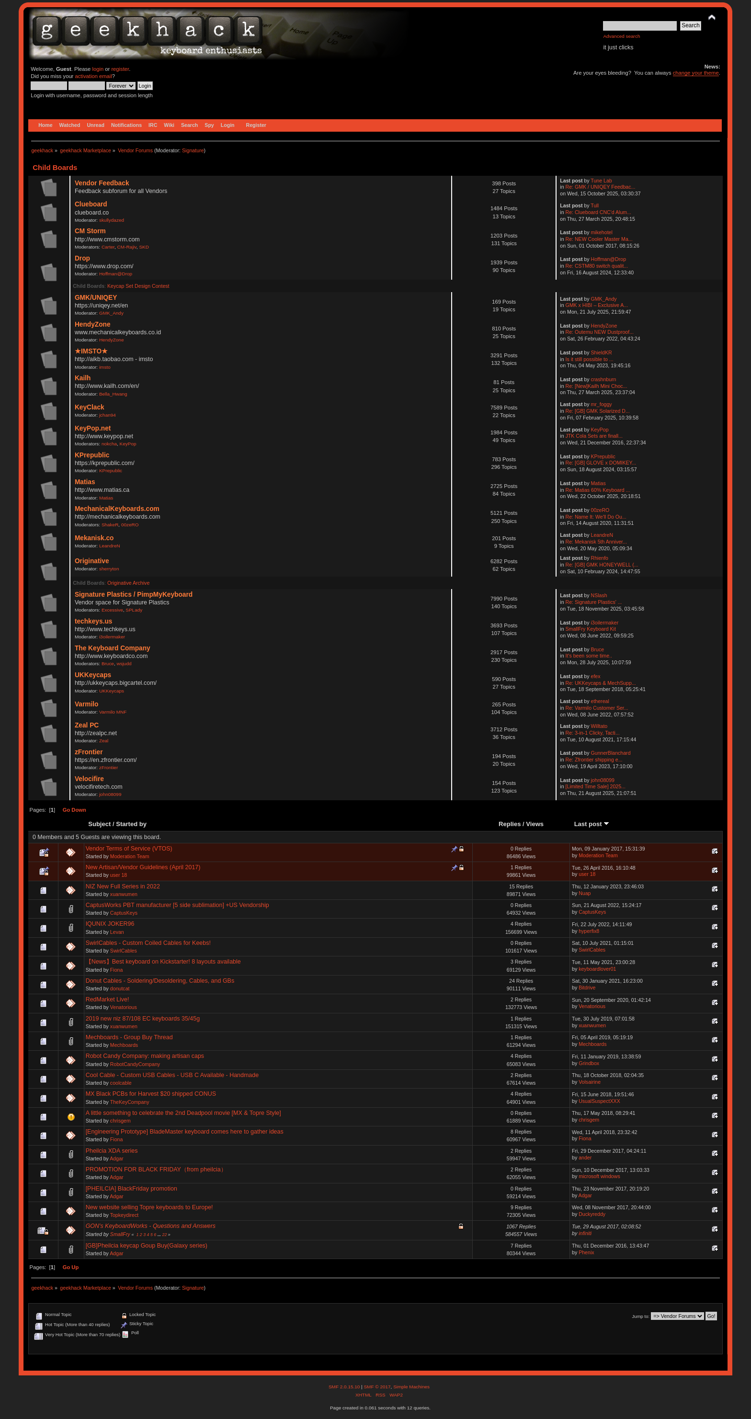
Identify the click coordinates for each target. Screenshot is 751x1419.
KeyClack (89, 407)
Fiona (116, 970)
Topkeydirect (124, 1215)
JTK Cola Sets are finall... (594, 436)
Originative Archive (128, 583)
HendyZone (93, 324)
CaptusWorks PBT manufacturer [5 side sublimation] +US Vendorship (177, 905)
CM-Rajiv (127, 247)
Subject (99, 824)
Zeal (103, 740)
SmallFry (120, 1234)
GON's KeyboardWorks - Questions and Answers (151, 1226)
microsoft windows (599, 1176)
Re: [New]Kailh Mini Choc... (596, 386)
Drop (82, 258)
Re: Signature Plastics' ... (594, 602)
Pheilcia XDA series (112, 1150)
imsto (105, 367)
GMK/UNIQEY (96, 297)
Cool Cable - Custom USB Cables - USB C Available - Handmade (172, 1075)
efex (596, 676)
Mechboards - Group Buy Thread (129, 1037)
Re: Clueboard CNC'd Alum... (598, 212)
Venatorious (123, 1007)
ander (585, 1157)
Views (535, 824)
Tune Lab (601, 180)
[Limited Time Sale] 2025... (596, 786)
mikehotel (602, 232)
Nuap (585, 893)
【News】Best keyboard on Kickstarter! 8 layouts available (163, 961)
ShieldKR (601, 352)
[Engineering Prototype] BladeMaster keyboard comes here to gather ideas (185, 1131)
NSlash (599, 595)
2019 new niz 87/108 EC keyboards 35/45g (143, 1018)
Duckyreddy (592, 1214)
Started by (131, 824)
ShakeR (110, 524)
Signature (193, 150)
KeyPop (128, 443)
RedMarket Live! (107, 999)
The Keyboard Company (112, 648)
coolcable (121, 1083)
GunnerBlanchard (611, 753)
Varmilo (87, 704)
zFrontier (89, 752)
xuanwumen (123, 894)
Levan (117, 932)
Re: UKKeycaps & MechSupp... (601, 683)
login (97, 69)
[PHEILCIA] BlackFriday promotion (131, 1188)
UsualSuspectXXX (599, 1101)
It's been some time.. (589, 655)
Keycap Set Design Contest (138, 286)
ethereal (600, 701)
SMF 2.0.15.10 (345, 1386)
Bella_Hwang (113, 394)
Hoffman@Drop (115, 273)
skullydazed (111, 220)
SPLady (133, 610)
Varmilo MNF (112, 712)
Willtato (599, 726)
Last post (592, 824)
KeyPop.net (93, 428)
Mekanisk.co (94, 538)
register (120, 69)
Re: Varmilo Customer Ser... (597, 708)
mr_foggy (601, 404)
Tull (595, 205)
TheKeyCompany (129, 1102)
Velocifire (89, 779)
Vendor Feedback (102, 183)
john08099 (110, 794)
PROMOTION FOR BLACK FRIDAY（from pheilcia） (156, 1169)
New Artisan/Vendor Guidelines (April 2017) (143, 867)
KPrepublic (92, 455)
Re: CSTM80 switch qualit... (597, 266)
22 (164, 1234)
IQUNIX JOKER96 (110, 923)
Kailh (83, 378)
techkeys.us (94, 621)
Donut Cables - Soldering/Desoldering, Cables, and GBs (160, 980)
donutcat (120, 988)
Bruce (108, 663)
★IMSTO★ (91, 351)
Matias (85, 482)
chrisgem (120, 1121)
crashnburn (603, 379)
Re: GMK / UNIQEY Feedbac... (601, 187)
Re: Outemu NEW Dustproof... (600, 332)
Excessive (112, 610)
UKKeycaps (93, 675)
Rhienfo (600, 558)
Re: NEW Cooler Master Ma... (599, 239)
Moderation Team (129, 856)
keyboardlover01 (597, 969)
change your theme (696, 73)
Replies (510, 824)
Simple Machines (411, 1386)
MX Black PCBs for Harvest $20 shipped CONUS (151, 1093)
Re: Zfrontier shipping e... (594, 759)
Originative (92, 561)
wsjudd (123, 663)
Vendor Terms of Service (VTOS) (129, 848)
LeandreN (109, 545)
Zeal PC (87, 725)
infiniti (585, 1233)
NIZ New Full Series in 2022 (123, 886)
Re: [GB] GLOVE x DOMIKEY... (601, 462)
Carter (108, 247)
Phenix (586, 1252)
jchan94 (107, 415)
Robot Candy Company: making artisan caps (145, 1056)
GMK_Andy (111, 313)
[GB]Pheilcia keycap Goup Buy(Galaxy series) (146, 1245)
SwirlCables (123, 951)
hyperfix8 (589, 931)
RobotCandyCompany (135, 1064)
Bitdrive (587, 987)
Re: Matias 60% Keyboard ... (598, 490)
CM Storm (90, 231)
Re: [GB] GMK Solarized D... (598, 411)
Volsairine (590, 1082)
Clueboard (91, 204)
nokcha (109, 443)
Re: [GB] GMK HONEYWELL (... (602, 565)
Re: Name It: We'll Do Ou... (596, 517)
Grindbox (589, 1063)
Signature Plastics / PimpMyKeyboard (134, 594)
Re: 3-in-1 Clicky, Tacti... (593, 733)
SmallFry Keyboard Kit (591, 629)
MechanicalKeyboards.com (117, 508)
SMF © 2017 (377, 1386)
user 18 (118, 875)
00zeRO (130, 524)
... (160, 1234)
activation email (93, 76)
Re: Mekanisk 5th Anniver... (596, 542)
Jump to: (641, 1316)
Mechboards (124, 1045)
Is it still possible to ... (590, 359)
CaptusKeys (123, 913)
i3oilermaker (112, 636)
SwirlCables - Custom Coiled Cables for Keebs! (148, 943)
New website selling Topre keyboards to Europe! (149, 1207)
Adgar (116, 1158)
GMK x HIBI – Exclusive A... (597, 305)
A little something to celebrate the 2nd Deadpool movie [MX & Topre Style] (183, 1113)
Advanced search (621, 36)
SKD (144, 247)
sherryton (109, 568)
